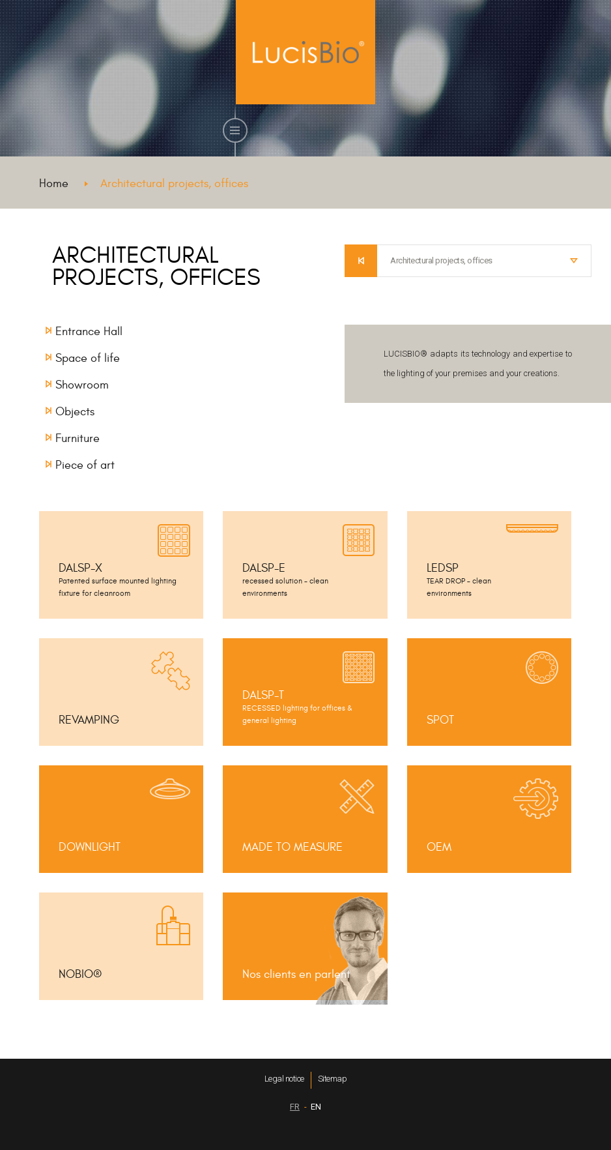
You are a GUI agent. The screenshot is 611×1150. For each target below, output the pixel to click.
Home (53, 183)
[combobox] (484, 260)
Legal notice (284, 1079)
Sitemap (332, 1079)
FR (295, 1107)
